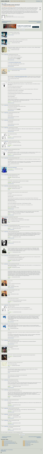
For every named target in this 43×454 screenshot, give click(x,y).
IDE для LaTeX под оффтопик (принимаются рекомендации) (35, 22)
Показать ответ (9, 66)
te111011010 (9, 177)
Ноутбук (5, 444)
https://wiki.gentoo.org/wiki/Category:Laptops (15, 62)
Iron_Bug (9, 252)
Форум (2, 3)
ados (8, 221)
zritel (8, 58)
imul (8, 49)
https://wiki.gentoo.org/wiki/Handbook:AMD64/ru (21, 76)
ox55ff (8, 33)
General (5, 3)
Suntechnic (9, 101)
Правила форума (6, 449)
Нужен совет (26, 443)
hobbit (8, 365)
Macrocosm (9, 207)
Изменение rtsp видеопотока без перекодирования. (6, 22)
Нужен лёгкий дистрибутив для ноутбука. (9, 443)
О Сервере (2, 449)
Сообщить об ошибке (3, 450)
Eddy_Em (9, 228)
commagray (9, 301)
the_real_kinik (9, 356)
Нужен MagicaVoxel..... (28, 444)
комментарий (6, 54)
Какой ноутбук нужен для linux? (11, 4)
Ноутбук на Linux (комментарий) (12, 167)
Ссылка (2, 19)
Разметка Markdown (10, 449)
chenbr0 (9, 286)
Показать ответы (10, 125)
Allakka (9, 70)
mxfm (8, 320)
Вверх (41, 449)
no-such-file (9, 145)
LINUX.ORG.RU (5, 1)
